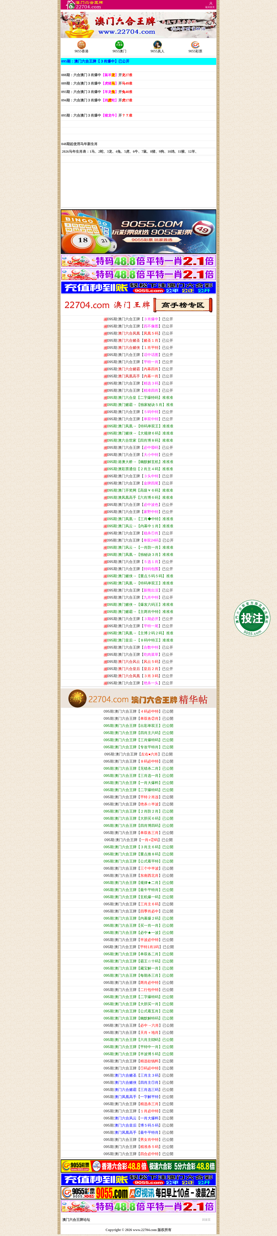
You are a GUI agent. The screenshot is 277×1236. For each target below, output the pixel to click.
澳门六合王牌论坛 (136, 1219)
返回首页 (210, 7)
